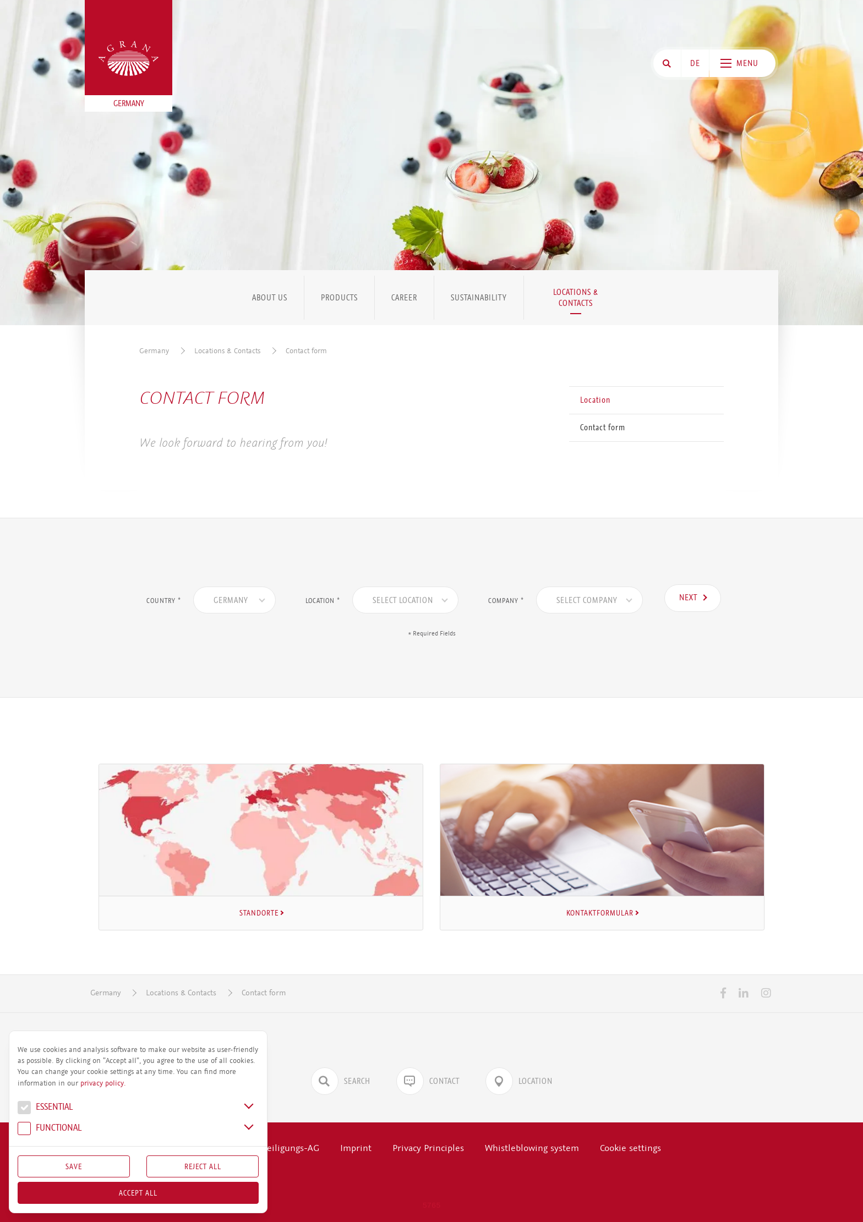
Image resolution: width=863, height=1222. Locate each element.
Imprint (356, 1148)
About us (269, 297)
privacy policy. (102, 1083)
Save (73, 1166)
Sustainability (479, 297)
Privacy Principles (428, 1148)
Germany (154, 350)
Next (688, 597)
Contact (428, 1081)
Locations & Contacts (575, 298)
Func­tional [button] (49, 1129)
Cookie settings (630, 1148)
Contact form (306, 350)
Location (595, 399)
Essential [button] (45, 1108)
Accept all (138, 1193)
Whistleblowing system (532, 1148)
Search (340, 1081)
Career (404, 297)
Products (339, 297)
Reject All (202, 1166)
